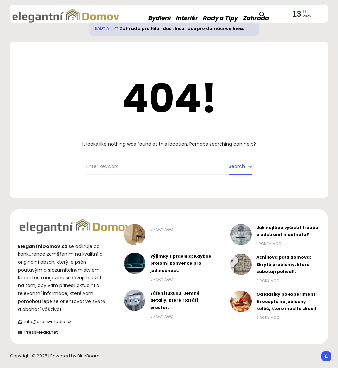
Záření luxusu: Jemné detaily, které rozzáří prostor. (175, 300)
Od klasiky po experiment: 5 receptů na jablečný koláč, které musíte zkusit (286, 301)
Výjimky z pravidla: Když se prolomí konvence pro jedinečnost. (180, 263)
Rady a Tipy (106, 28)
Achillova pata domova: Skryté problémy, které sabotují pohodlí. (283, 264)
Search (237, 166)
